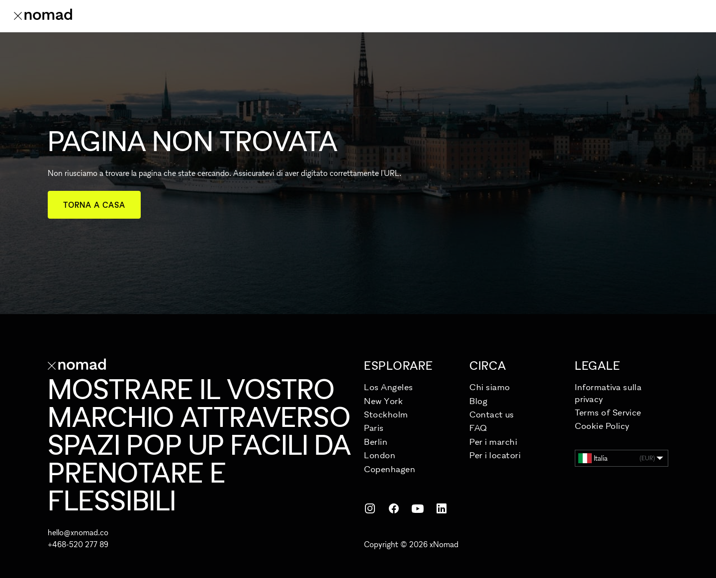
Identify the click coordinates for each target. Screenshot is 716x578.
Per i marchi (493, 441)
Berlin (375, 441)
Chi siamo (489, 387)
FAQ (478, 427)
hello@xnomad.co (78, 532)
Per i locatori (495, 455)
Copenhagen (389, 469)
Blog (478, 401)
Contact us (491, 414)
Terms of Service (608, 412)
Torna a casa (94, 205)
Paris (374, 427)
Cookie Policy (602, 425)
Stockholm (386, 414)
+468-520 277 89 (78, 544)
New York (383, 401)
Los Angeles (388, 387)
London (379, 455)
